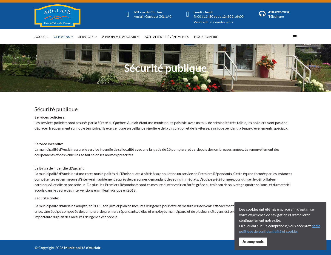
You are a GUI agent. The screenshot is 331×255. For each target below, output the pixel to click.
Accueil (41, 37)
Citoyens (62, 37)
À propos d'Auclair (119, 37)
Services (86, 37)
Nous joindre (206, 37)
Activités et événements (167, 37)
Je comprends (253, 242)
